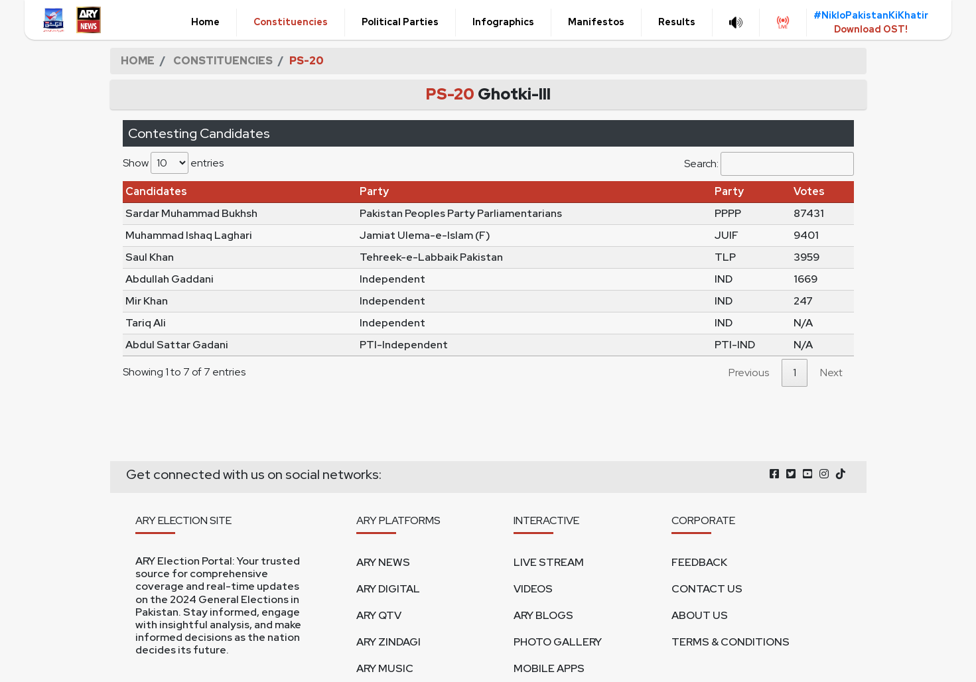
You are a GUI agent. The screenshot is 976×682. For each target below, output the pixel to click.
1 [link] (794, 372)
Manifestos (596, 22)
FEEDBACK (699, 562)
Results (676, 22)
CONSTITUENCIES (223, 61)
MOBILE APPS (549, 668)
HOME (138, 61)
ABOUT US (699, 615)
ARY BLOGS (543, 615)
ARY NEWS (383, 562)
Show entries (173, 163)
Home (205, 22)
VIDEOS (533, 589)
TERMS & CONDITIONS (730, 642)
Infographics (503, 22)
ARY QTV (378, 615)
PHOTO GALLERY (558, 642)
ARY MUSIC (384, 668)
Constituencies (290, 22)
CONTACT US (706, 589)
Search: (769, 164)
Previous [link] (749, 372)
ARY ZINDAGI (388, 642)
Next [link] (831, 372)
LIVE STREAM (549, 562)
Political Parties (400, 22)
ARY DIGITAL (388, 589)
